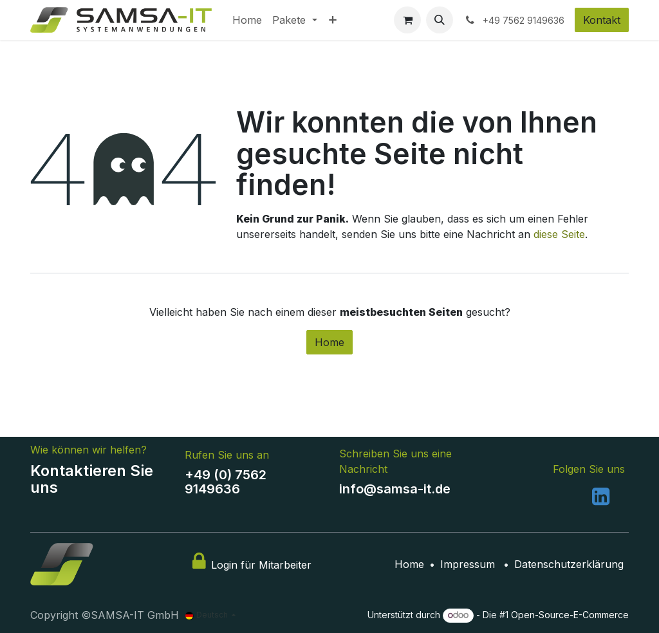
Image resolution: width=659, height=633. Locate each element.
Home (329, 342)
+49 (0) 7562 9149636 (225, 482)
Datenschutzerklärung (569, 564)
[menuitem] (247, 20)
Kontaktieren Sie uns (91, 479)
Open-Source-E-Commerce (570, 614)
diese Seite (559, 234)
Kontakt (601, 20)
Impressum (467, 564)
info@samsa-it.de (394, 489)
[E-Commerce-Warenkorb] (407, 19)
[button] (439, 19)
